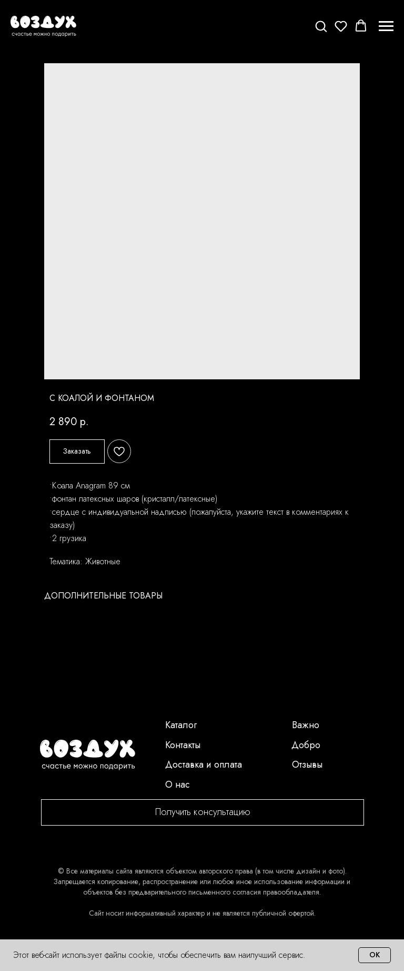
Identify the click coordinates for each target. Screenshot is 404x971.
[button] (321, 25)
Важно (305, 725)
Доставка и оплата (203, 764)
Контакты (182, 745)
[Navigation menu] (386, 26)
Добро (305, 745)
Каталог (181, 725)
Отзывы (307, 764)
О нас (177, 784)
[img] (87, 755)
